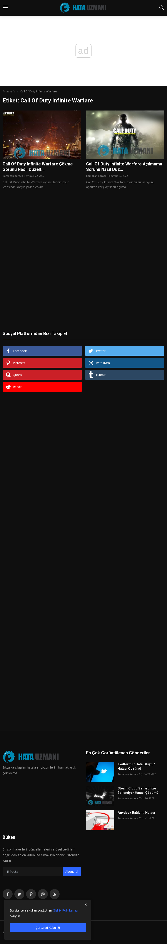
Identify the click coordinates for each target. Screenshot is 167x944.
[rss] (55, 894)
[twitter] (19, 894)
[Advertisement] (83, 240)
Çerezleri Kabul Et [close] (48, 927)
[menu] (5, 7)
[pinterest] (31, 894)
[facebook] (8, 894)
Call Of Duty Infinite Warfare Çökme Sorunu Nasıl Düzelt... (38, 167)
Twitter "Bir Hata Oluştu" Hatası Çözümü (136, 766)
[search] (161, 7)
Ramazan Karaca (13, 176)
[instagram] (43, 894)
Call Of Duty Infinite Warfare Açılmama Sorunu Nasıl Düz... (124, 167)
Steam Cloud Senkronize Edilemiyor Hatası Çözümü (138, 791)
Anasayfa (9, 91)
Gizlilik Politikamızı (65, 910)
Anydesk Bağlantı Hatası (136, 813)
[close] (85, 904)
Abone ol (71, 872)
